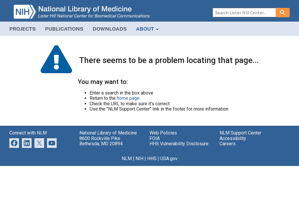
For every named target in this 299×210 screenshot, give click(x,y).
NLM (127, 158)
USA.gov (169, 158)
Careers (228, 143)
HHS (152, 158)
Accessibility (233, 138)
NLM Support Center (240, 133)
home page (128, 98)
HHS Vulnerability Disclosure (179, 143)
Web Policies (163, 133)
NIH (139, 158)
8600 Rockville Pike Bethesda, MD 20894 (101, 141)
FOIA (155, 138)
